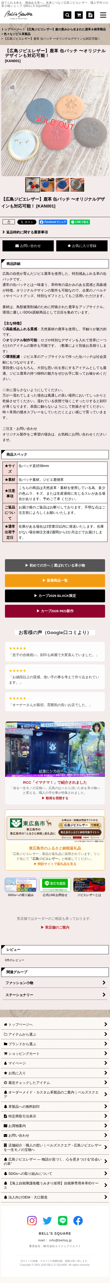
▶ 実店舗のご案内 (55, 927)
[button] (67, 15)
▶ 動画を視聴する (55, 798)
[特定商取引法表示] (90, 15)
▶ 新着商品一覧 (55, 580)
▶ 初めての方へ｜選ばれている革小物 (55, 565)
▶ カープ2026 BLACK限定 (55, 596)
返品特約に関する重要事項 (25, 232)
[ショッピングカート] (79, 15)
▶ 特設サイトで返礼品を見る (55, 864)
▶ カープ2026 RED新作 (55, 611)
